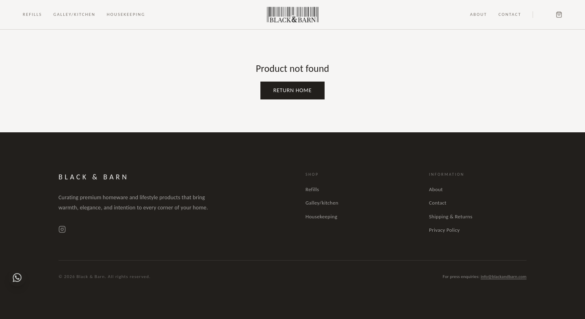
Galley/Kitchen (74, 14)
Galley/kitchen (322, 203)
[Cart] (559, 14)
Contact (509, 14)
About (478, 14)
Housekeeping (126, 14)
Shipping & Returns (450, 216)
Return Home (292, 90)
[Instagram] (62, 229)
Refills (32, 14)
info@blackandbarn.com (503, 276)
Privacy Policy (444, 230)
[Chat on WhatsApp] (17, 278)
